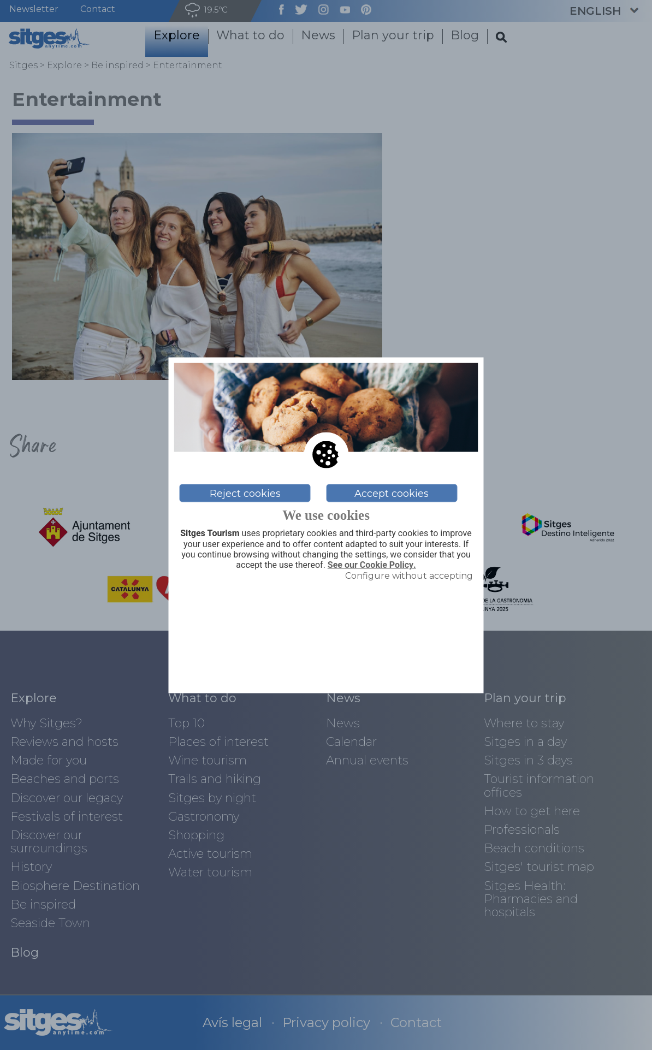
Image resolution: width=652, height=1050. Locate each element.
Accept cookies (391, 493)
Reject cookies (245, 493)
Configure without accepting (409, 576)
